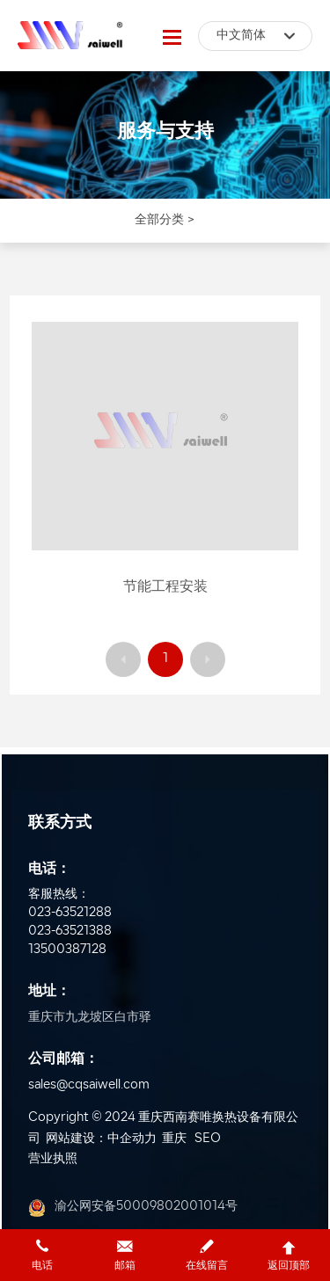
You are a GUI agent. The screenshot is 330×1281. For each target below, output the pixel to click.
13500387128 (67, 950)
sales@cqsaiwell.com (89, 1085)
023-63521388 (70, 931)
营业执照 (52, 1159)
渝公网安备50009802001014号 (146, 1206)
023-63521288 (70, 913)
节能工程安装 (165, 587)
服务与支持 (165, 132)
